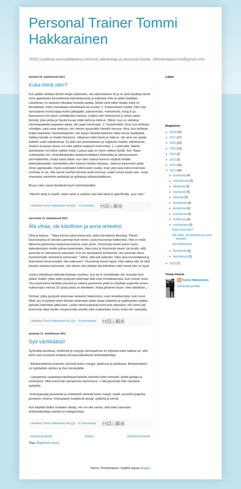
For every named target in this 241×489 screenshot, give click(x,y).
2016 (173, 142)
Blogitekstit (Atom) (47, 443)
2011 (173, 170)
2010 (173, 263)
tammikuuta (180, 256)
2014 (173, 154)
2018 (173, 132)
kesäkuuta (180, 208)
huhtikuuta (180, 219)
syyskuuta (179, 191)
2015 (173, 148)
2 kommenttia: (86, 205)
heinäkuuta (180, 202)
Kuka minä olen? (48, 85)
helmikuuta (180, 251)
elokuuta (179, 197)
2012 (173, 165)
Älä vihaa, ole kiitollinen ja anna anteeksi (75, 226)
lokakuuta (179, 186)
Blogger (145, 468)
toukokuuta (180, 214)
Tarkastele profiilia (188, 286)
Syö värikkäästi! (47, 342)
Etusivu (89, 436)
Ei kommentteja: (87, 320)
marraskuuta (181, 180)
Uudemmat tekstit (41, 436)
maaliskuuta (181, 224)
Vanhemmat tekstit (138, 436)
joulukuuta (180, 175)
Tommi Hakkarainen (195, 280)
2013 (173, 159)
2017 (173, 137)
